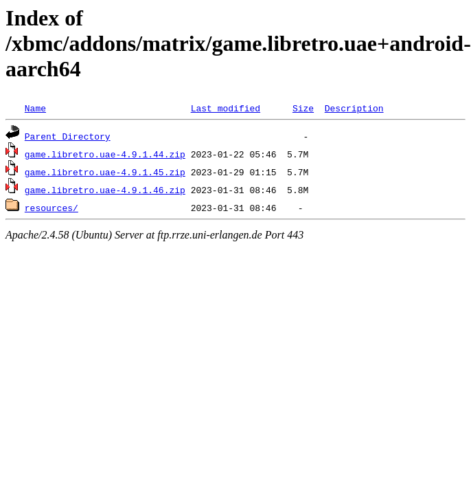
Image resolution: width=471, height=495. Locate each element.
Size (303, 108)
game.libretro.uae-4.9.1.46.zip (105, 190)
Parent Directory (68, 136)
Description (354, 108)
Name (35, 108)
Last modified (225, 108)
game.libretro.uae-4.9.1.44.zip (105, 154)
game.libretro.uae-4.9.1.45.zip (105, 172)
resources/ (51, 207)
